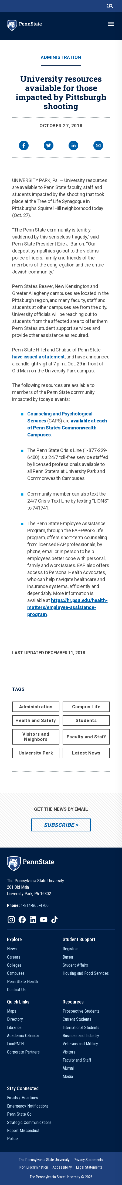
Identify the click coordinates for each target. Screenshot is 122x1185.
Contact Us (16, 989)
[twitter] (48, 146)
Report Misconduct (23, 1130)
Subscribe (59, 825)
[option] (28, 905)
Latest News (86, 753)
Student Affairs (75, 965)
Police (12, 1138)
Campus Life (86, 706)
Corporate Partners (23, 1052)
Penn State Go (19, 1114)
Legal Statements (89, 1167)
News (12, 948)
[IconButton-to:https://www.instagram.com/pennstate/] (11, 919)
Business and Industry (81, 1035)
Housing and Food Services (86, 973)
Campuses (16, 973)
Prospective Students (81, 1011)
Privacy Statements (88, 1160)
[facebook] (24, 146)
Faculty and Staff (86, 736)
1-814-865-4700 (35, 905)
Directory (15, 1019)
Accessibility (62, 1167)
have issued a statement (38, 357)
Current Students (77, 1019)
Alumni (68, 1068)
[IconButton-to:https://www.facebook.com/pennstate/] (22, 919)
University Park (36, 753)
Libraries (14, 1027)
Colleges (14, 965)
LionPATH (15, 1043)
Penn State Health (22, 981)
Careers (13, 957)
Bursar (68, 957)
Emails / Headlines (22, 1097)
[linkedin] (73, 146)
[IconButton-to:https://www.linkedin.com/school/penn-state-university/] (33, 919)
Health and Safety (35, 720)
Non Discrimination (33, 1167)
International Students (81, 1027)
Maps (11, 1011)
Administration (61, 57)
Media (68, 1076)
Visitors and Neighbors (35, 736)
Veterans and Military (80, 1043)
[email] (98, 146)
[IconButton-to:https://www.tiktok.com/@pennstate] (54, 919)
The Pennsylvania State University (44, 1160)
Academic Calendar (23, 1035)
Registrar (70, 948)
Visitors (69, 1052)
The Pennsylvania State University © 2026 (61, 1177)
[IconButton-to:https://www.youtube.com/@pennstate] (43, 919)
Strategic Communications (29, 1122)
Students (86, 720)
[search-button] (110, 6)
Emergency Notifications (28, 1106)
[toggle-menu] (111, 24)
